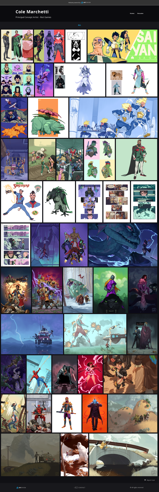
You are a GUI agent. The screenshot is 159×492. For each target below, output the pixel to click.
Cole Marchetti (32, 11)
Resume (140, 13)
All (79, 25)
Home (132, 13)
